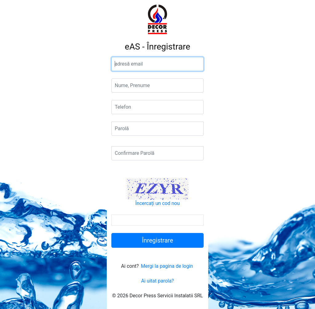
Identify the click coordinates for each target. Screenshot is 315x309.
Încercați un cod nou (157, 203)
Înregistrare (157, 240)
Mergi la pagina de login (167, 266)
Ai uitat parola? (157, 281)
